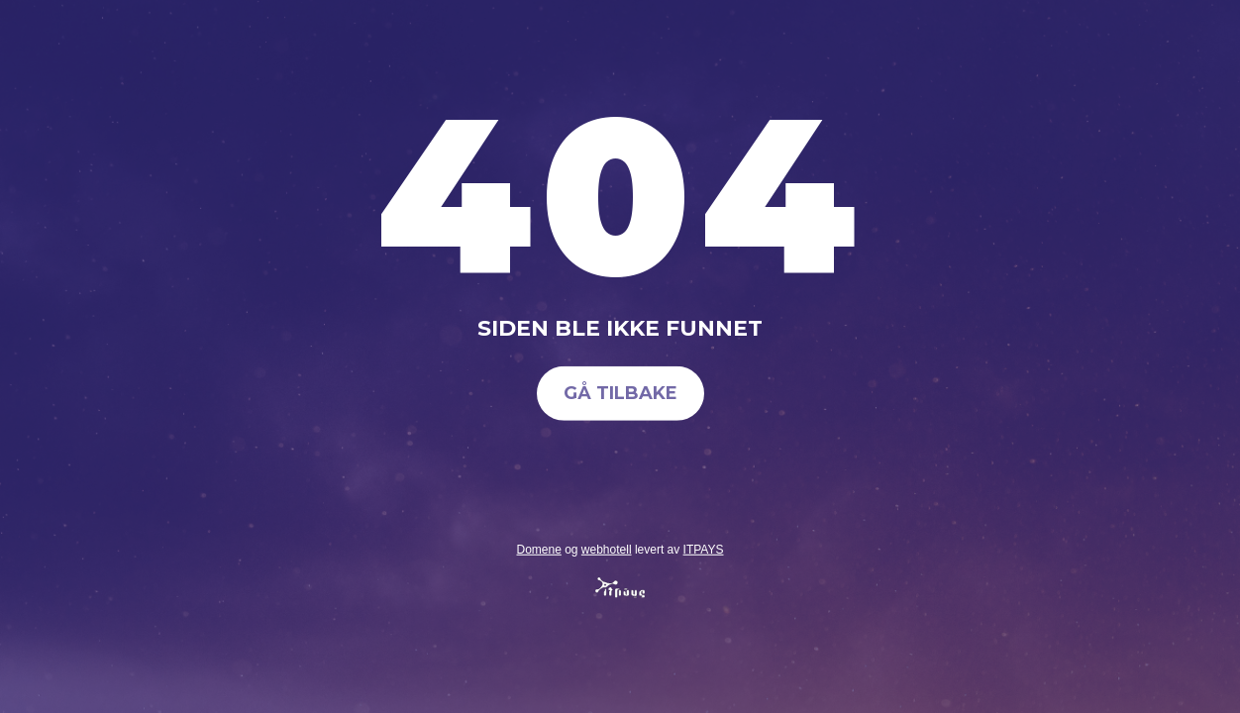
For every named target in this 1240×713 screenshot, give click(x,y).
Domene (538, 549)
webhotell (606, 549)
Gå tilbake (620, 393)
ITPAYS (703, 549)
